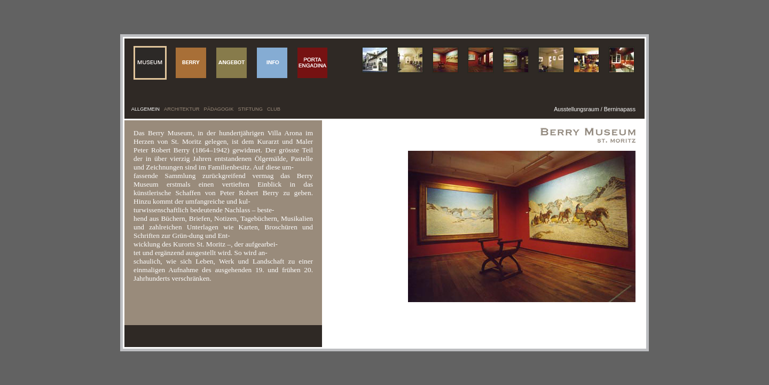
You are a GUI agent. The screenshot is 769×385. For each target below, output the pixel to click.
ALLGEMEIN (145, 109)
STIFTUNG (250, 109)
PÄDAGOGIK (218, 109)
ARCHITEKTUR (181, 109)
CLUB (273, 109)
